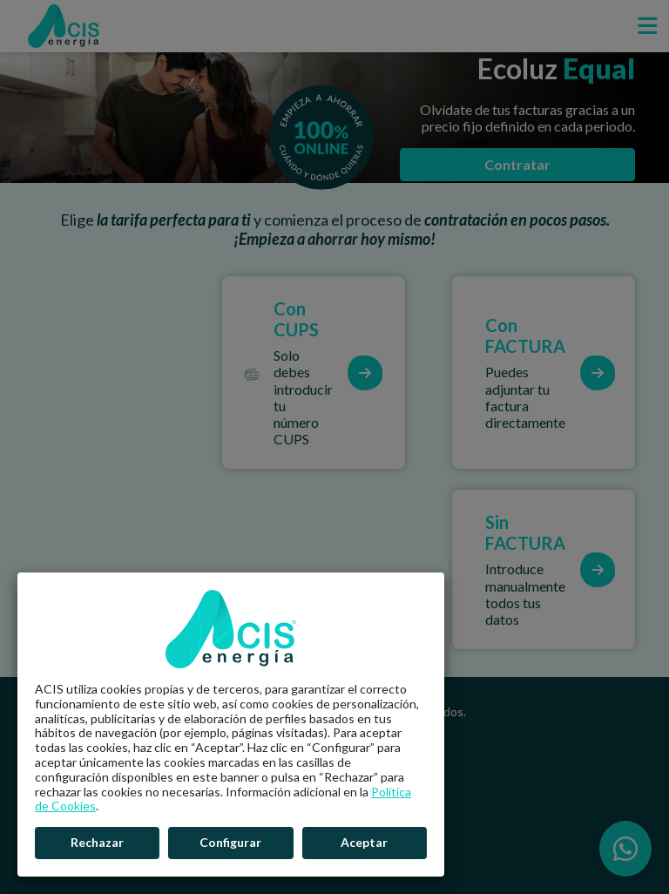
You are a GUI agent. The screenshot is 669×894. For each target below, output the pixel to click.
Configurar (230, 842)
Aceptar (364, 842)
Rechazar (97, 842)
